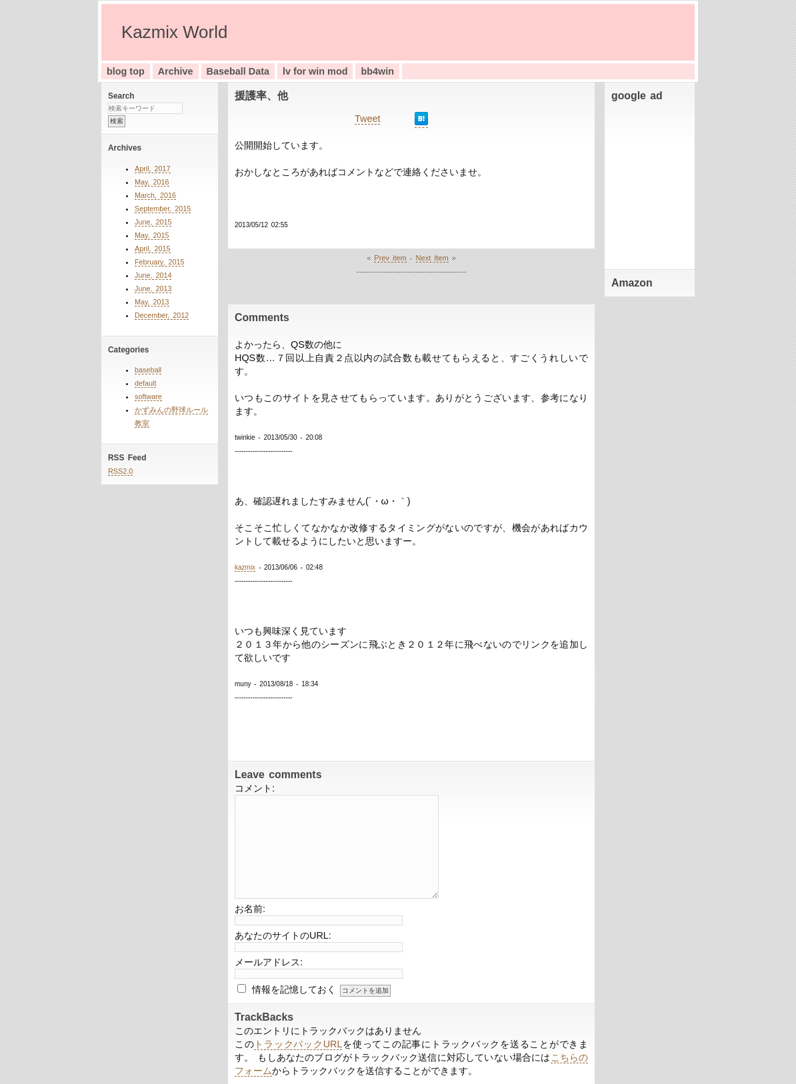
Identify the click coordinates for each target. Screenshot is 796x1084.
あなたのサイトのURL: (283, 935)
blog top (126, 71)
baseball (148, 370)
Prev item (390, 258)
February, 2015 (159, 262)
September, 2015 (163, 209)
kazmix (245, 567)
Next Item (432, 258)
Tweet (367, 118)
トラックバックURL (298, 1044)
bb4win (377, 71)
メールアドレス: (269, 962)
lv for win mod (315, 71)
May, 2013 (152, 302)
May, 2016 (152, 182)
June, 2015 (153, 222)
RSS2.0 (120, 471)
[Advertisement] (651, 183)
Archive (175, 71)
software (148, 396)
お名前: (250, 908)
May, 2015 (152, 235)
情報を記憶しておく (294, 989)
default (145, 383)
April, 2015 (153, 249)
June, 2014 (153, 275)
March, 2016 (155, 195)
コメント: (255, 788)
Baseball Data (238, 71)
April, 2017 (153, 169)
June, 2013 (153, 288)
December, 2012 (162, 315)
